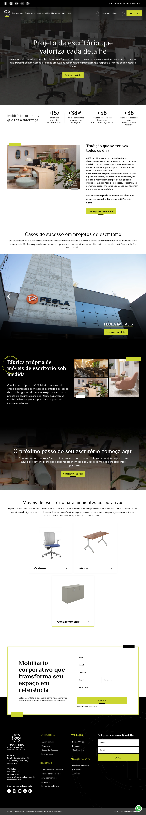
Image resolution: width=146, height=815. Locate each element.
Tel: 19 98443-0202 (134, 3)
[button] (137, 296)
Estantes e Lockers (80, 766)
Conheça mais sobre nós (101, 211)
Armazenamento (49, 778)
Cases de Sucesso (49, 750)
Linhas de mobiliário (42, 13)
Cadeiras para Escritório (52, 770)
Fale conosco (47, 754)
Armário (76, 774)
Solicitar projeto (73, 75)
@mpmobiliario (14, 780)
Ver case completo (116, 332)
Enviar (102, 700)
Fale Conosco (134, 13)
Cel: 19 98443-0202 (117, 3)
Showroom (55, 13)
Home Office (78, 742)
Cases (63, 13)
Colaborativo (78, 750)
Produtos (29, 13)
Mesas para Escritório (51, 774)
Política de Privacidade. (54, 811)
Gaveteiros (77, 770)
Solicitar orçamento (73, 474)
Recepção (77, 746)
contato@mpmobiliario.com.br (19, 777)
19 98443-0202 (13, 771)
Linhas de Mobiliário (50, 786)
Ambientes (46, 782)
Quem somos (17, 13)
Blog (69, 13)
